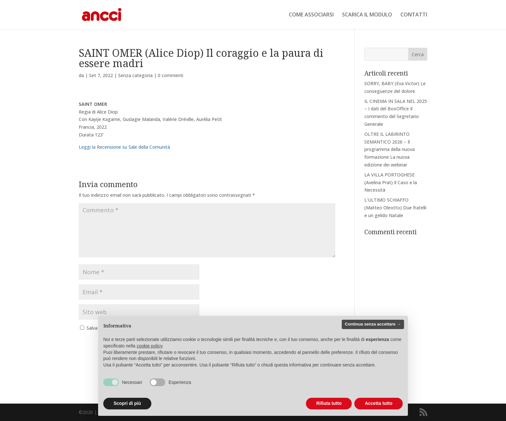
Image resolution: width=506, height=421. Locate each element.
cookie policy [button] (149, 345)
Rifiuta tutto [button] (329, 403)
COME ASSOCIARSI (311, 15)
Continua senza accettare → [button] (373, 324)
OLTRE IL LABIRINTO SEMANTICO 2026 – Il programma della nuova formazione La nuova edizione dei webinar (389, 149)
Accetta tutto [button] (378, 403)
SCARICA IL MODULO (367, 15)
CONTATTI (413, 15)
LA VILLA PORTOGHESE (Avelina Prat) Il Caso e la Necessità (390, 182)
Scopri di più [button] (127, 403)
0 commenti (170, 75)
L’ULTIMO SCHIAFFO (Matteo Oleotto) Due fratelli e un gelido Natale (395, 207)
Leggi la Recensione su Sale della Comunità (124, 147)
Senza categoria (135, 75)
